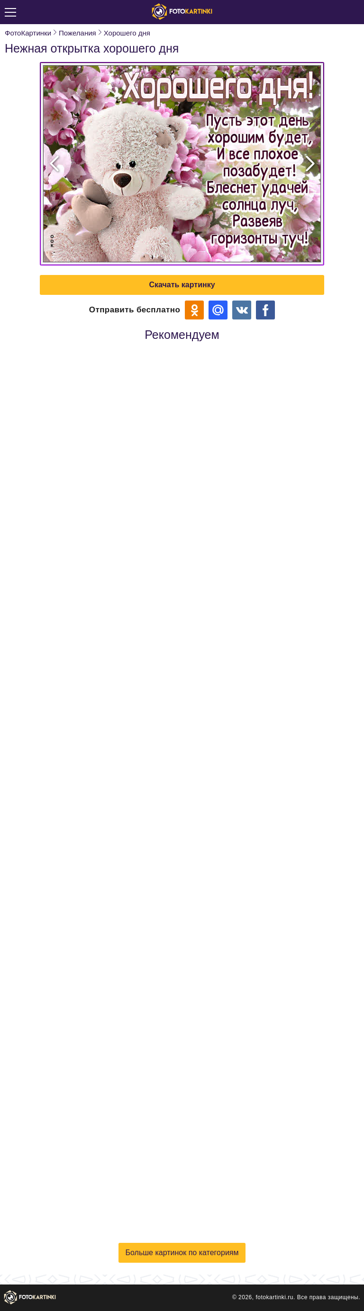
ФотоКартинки (28, 33)
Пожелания (77, 33)
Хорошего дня (127, 33)
